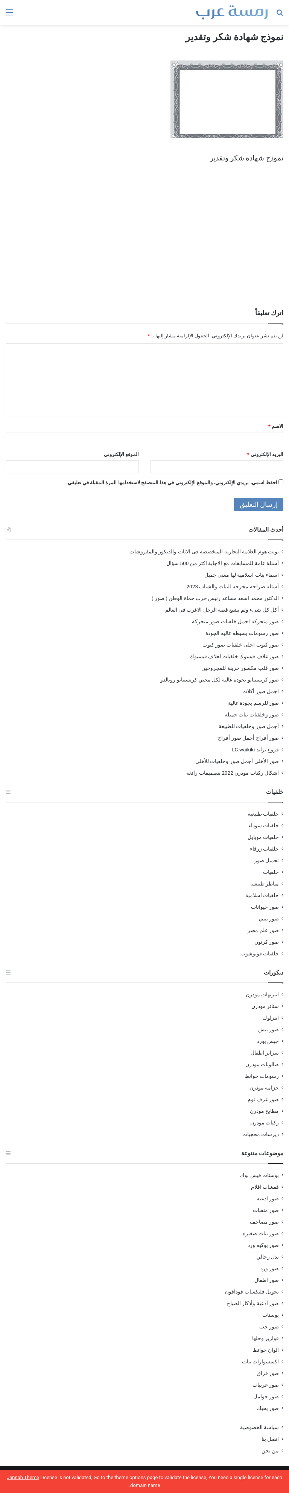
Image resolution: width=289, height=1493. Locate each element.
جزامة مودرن (264, 1088)
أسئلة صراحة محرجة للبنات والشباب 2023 (232, 586)
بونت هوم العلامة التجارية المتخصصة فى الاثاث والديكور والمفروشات (204, 552)
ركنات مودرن (264, 1123)
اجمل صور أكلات (260, 691)
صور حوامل (266, 1396)
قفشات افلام (265, 1187)
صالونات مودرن (262, 1064)
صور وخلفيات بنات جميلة (252, 715)
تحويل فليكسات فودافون (252, 1292)
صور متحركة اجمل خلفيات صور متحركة (235, 621)
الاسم (275, 426)
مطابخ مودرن (264, 1111)
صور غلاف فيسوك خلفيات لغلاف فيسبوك (234, 656)
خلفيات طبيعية (263, 814)
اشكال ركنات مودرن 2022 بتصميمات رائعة (232, 773)
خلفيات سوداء (263, 825)
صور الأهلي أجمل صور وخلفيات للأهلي (237, 761)
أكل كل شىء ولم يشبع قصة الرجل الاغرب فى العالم (222, 610)
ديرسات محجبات (260, 1134)
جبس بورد (268, 1041)
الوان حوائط (266, 1350)
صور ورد (269, 1268)
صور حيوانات (265, 907)
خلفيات (271, 872)
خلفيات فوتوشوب (259, 954)
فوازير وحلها (265, 1338)
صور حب (269, 1327)
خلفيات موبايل (263, 837)
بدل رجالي (267, 1257)
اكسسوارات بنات (260, 1362)
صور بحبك (268, 1408)
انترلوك (271, 1018)
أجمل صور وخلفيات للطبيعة (249, 726)
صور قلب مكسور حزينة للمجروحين (240, 668)
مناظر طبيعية (264, 884)
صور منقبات (266, 1210)
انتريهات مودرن (262, 994)
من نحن (270, 1451)
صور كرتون (266, 942)
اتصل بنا (270, 1439)
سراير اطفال (265, 1053)
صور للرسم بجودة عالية (253, 703)
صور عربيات (265, 1385)
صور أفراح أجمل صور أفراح (248, 738)
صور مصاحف (264, 1222)
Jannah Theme (23, 1477)
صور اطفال (266, 1280)
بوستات (270, 1315)
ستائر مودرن (265, 1006)
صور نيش (268, 1029)
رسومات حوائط (262, 1076)
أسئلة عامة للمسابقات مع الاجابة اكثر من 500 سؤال (222, 563)
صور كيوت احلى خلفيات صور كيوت (240, 645)
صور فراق (268, 1373)
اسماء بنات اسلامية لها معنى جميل (241, 575)
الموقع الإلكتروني (121, 454)
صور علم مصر (263, 930)
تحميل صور (266, 860)
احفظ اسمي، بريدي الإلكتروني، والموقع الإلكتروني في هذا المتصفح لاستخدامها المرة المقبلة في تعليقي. (171, 482)
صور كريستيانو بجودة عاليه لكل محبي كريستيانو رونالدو (219, 680)
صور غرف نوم (263, 1099)
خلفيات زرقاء (264, 849)
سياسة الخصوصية (259, 1427)
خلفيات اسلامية (262, 895)
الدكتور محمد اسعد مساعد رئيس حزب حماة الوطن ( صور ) (215, 598)
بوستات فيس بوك (259, 1175)
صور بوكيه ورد (263, 1245)
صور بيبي (269, 919)
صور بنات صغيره (261, 1233)
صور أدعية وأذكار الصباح (253, 1303)
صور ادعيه (268, 1198)
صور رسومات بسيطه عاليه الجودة (242, 633)
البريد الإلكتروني (265, 454)
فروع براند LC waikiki (255, 749)
